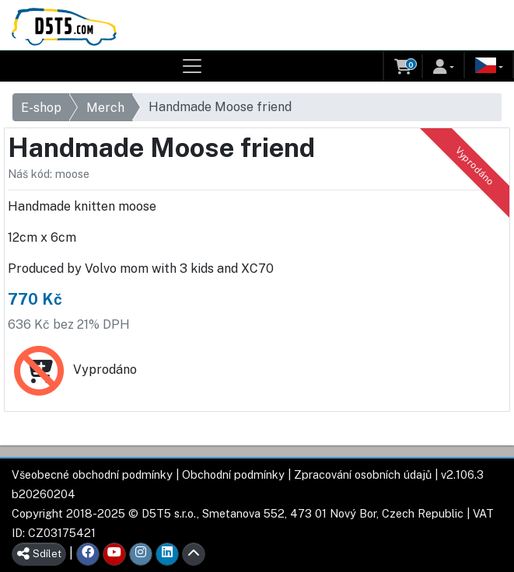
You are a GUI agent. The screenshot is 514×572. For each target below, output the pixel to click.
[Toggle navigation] (192, 66)
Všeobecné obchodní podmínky (92, 474)
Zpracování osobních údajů (363, 474)
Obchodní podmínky (233, 474)
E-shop (41, 107)
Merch (105, 107)
